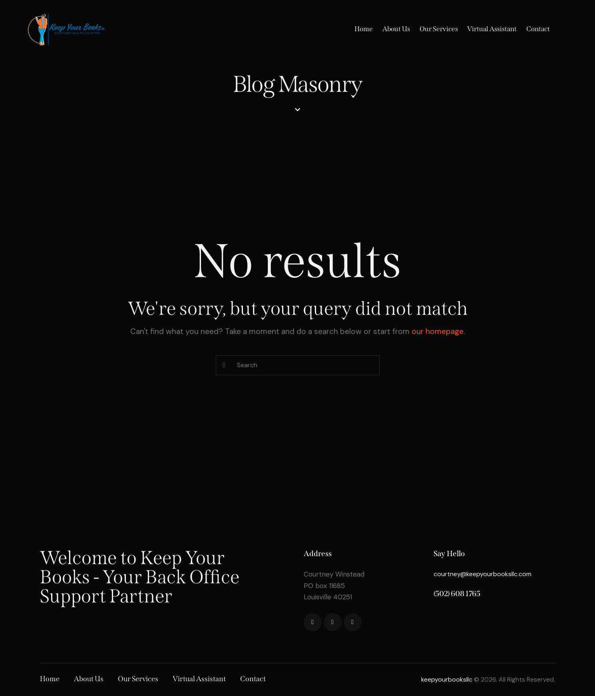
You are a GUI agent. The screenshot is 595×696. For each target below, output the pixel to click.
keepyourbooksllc (446, 679)
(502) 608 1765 (457, 593)
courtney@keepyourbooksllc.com (482, 574)
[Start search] (224, 365)
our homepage (438, 331)
